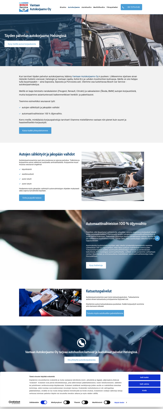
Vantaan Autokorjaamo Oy (85, 76)
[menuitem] (63, 7)
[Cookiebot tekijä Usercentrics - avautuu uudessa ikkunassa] (14, 404)
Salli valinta (144, 386)
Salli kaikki (144, 380)
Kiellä (144, 393)
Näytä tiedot (119, 405)
